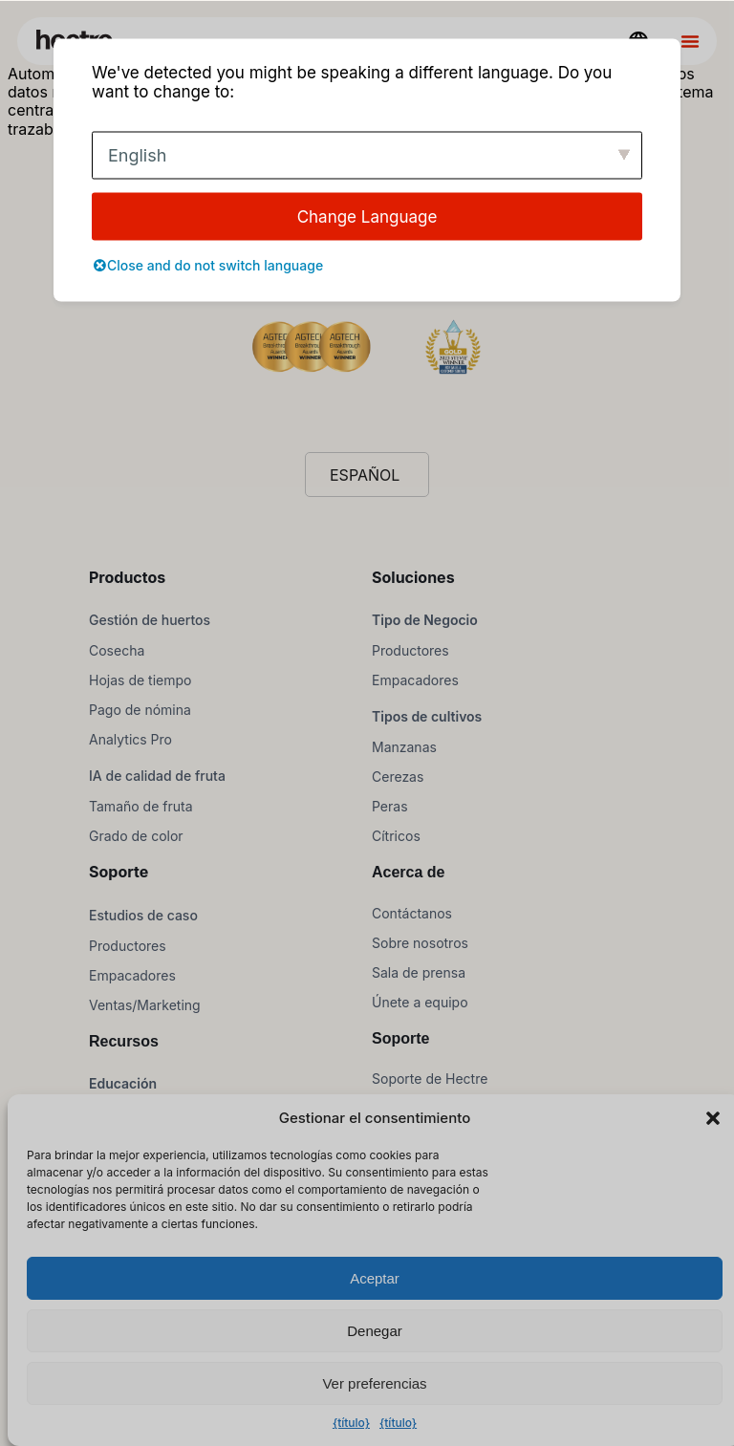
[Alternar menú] (690, 41)
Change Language (367, 216)
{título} (351, 1422)
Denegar (374, 1331)
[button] (713, 1118)
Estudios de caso (143, 915)
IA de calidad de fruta (157, 775)
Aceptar (374, 1278)
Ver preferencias (374, 1383)
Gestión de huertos (149, 620)
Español (364, 475)
